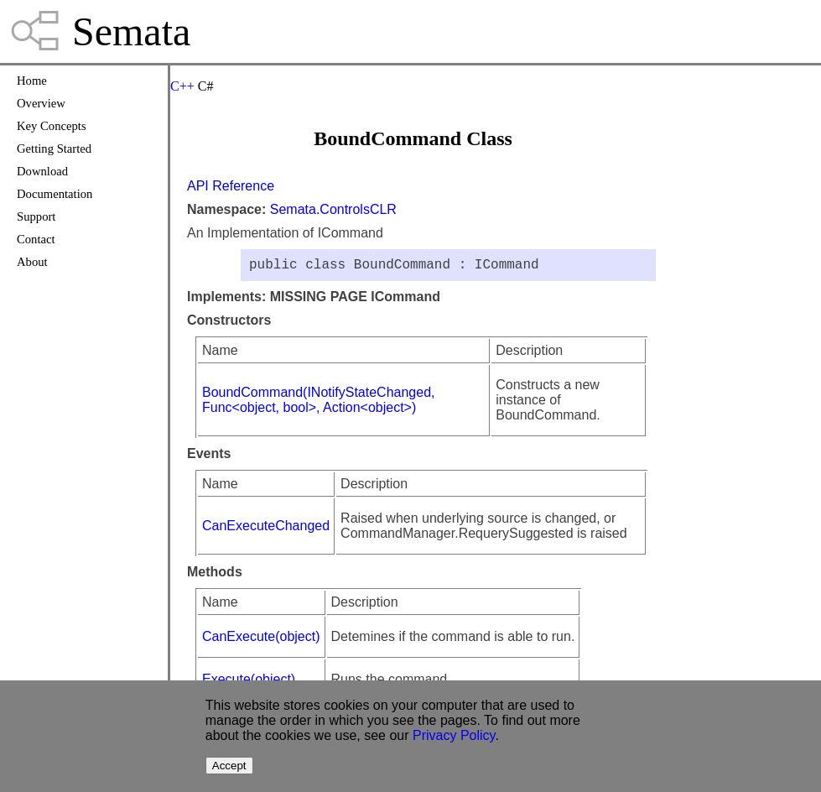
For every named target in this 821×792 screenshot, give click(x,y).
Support (36, 216)
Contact (36, 239)
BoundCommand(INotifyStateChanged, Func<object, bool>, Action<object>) (318, 403)
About (32, 261)
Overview (41, 103)
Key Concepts (51, 126)
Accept (229, 765)
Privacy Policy (454, 735)
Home (32, 80)
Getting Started (54, 148)
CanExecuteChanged (266, 529)
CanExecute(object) (261, 640)
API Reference (230, 186)
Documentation (54, 194)
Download (42, 171)
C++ (182, 86)
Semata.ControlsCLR (333, 209)
